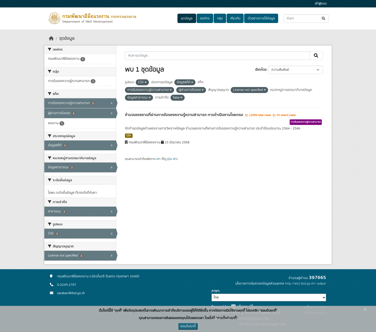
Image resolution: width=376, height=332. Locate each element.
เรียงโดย (260, 69)
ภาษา (215, 291)
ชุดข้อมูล (187, 18)
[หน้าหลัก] (51, 38)
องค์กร (205, 18)
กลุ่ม (220, 18)
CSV (128, 136)
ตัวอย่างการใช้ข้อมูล (261, 18)
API (158, 159)
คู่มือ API (172, 159)
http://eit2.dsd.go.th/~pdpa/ (305, 283)
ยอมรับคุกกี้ (188, 326)
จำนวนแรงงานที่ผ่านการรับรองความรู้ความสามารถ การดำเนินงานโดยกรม (184, 115)
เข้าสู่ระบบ (321, 3)
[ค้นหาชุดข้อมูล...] (306, 18)
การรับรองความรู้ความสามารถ (306, 122)
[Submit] (324, 18)
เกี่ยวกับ (235, 18)
